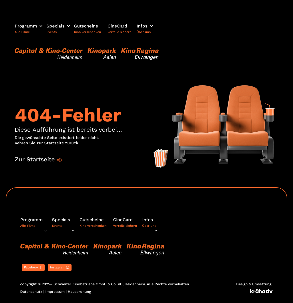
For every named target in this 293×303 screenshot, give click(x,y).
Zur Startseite (35, 159)
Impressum (55, 291)
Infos (142, 26)
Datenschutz (31, 291)
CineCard (117, 26)
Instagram (57, 267)
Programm (26, 26)
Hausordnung (79, 291)
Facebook (31, 267)
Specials (55, 26)
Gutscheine (86, 26)
